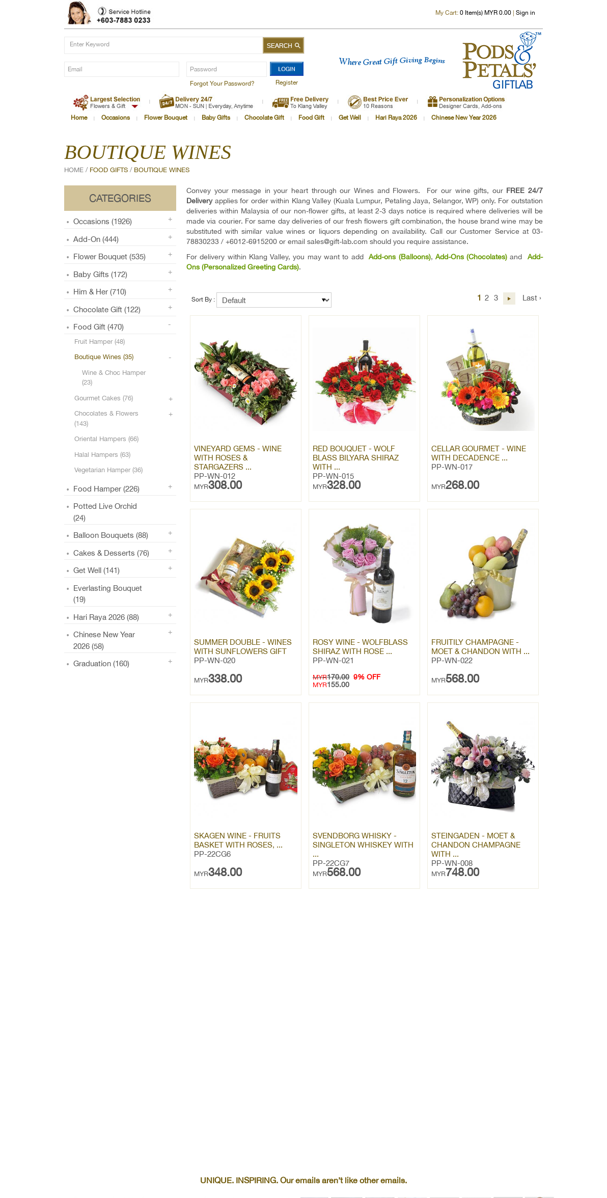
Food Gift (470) (98, 326)
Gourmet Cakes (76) (103, 398)
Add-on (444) (96, 239)
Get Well (350, 117)
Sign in (525, 12)
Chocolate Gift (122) (107, 309)
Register (286, 82)
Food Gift (311, 117)
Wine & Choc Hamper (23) (114, 378)
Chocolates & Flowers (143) (106, 418)
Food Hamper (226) (106, 488)
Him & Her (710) (99, 291)
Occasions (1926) (102, 221)
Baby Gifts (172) (100, 274)
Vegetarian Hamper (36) (108, 470)
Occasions (115, 117)
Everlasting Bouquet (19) (107, 594)
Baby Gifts (216, 117)
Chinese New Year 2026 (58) (104, 640)
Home (79, 117)
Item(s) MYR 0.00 (485, 12)
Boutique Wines (161, 170)
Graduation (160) (101, 663)
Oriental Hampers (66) (106, 439)
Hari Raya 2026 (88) (106, 617)
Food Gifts (109, 170)
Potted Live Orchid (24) (105, 512)
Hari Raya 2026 (396, 117)
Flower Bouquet (165, 117)
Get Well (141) (96, 570)
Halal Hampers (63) (102, 454)
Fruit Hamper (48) (99, 341)
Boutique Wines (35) (103, 357)
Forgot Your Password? (222, 83)
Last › (531, 297)
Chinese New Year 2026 (463, 117)
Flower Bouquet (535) (109, 256)
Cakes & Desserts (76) (111, 553)
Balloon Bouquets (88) (110, 535)
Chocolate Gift (264, 117)
